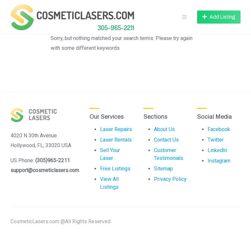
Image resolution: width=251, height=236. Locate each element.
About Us (164, 129)
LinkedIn (217, 150)
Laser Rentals (116, 140)
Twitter (216, 140)
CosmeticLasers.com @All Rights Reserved (60, 221)
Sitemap (163, 169)
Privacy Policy (170, 179)
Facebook (219, 129)
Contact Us (166, 140)
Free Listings (115, 169)
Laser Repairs (116, 129)
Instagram (219, 161)
